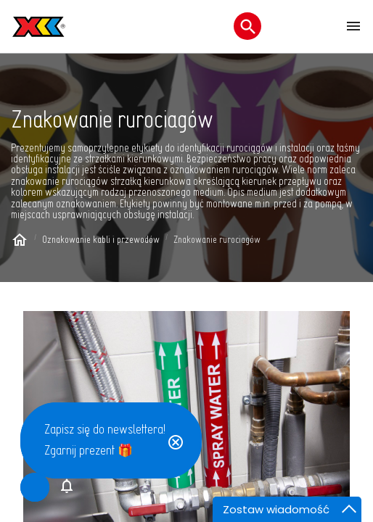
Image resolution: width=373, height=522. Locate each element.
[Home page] (19, 242)
